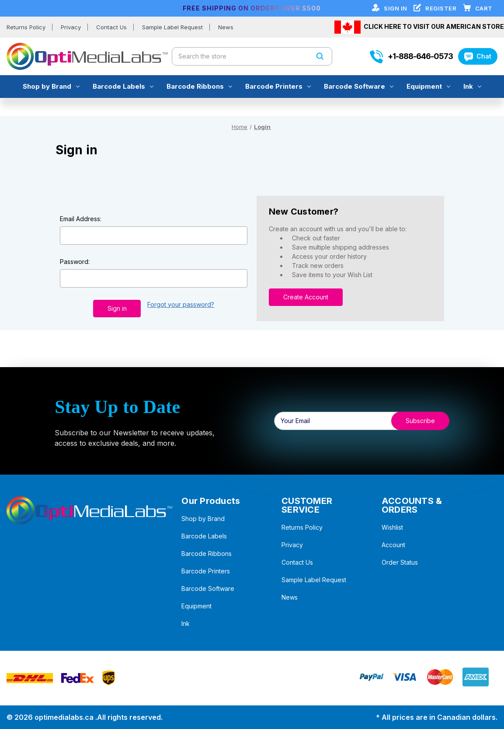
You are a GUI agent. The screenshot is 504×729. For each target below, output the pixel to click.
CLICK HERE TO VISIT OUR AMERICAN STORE (434, 26)
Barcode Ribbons (199, 86)
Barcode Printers (278, 86)
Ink (472, 86)
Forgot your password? (180, 304)
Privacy (71, 27)
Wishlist (392, 527)
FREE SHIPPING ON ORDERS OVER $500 (252, 8)
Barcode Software (358, 86)
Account (393, 544)
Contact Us (111, 27)
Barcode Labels (123, 86)
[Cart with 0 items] (484, 8)
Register (441, 8)
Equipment (428, 86)
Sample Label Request (172, 27)
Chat (477, 56)
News (225, 27)
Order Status (400, 562)
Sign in (396, 8)
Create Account (305, 297)
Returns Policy (26, 27)
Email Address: (80, 218)
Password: (75, 261)
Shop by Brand (51, 86)
